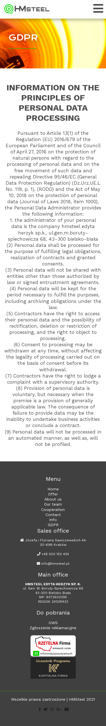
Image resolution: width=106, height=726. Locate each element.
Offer (53, 494)
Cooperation (53, 509)
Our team (53, 504)
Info (53, 519)
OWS (53, 622)
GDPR (53, 524)
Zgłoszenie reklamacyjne (53, 628)
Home (53, 489)
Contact (53, 514)
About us (53, 499)
